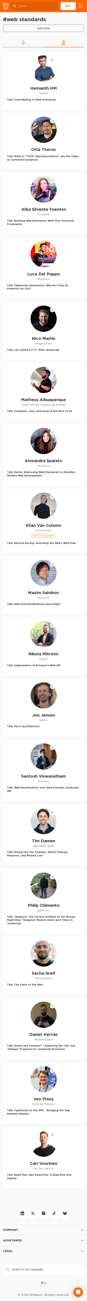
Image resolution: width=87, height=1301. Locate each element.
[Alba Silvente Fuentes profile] (43, 203)
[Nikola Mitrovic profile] (43, 646)
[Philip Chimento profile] (43, 900)
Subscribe (43, 28)
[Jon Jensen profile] (43, 707)
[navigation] (80, 6)
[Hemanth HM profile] (43, 80)
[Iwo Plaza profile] (43, 1093)
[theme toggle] (43, 1284)
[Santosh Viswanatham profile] (43, 770)
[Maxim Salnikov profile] (43, 585)
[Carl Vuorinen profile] (43, 1157)
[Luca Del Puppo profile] (43, 268)
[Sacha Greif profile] (43, 965)
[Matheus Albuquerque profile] (43, 392)
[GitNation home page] (5, 6)
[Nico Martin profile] (43, 331)
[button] (23, 42)
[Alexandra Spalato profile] (43, 454)
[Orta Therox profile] (43, 141)
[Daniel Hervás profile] (43, 1028)
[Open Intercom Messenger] (78, 1292)
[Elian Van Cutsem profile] (43, 521)
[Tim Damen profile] (43, 834)
